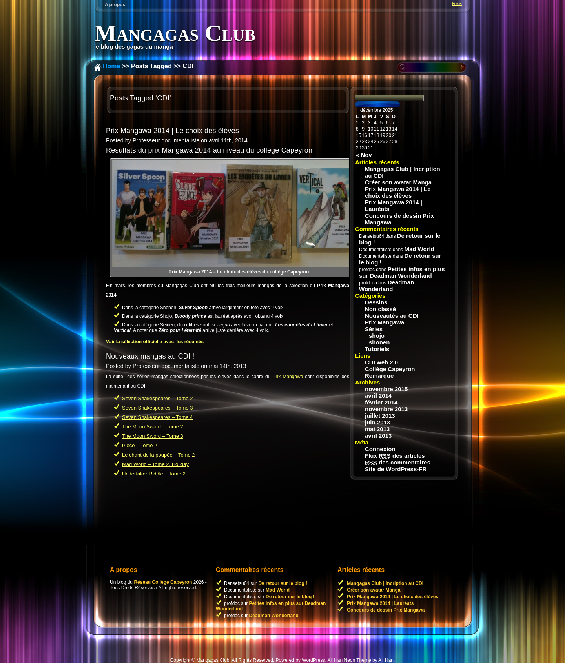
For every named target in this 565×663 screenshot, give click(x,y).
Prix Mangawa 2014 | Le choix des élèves (172, 131)
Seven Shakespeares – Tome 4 (157, 417)
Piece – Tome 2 (139, 445)
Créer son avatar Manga (398, 182)
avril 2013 (378, 435)
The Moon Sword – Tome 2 (152, 427)
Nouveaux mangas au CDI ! (150, 356)
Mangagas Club (174, 33)
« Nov (364, 154)
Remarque (379, 375)
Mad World (419, 249)
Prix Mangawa (288, 376)
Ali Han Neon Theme (349, 660)
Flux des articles (395, 455)
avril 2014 (378, 395)
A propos (115, 4)
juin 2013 (377, 422)
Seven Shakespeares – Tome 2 (157, 398)
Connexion (380, 449)
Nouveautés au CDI (392, 315)
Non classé (380, 309)
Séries (374, 329)
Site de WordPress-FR (395, 469)
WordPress (313, 660)
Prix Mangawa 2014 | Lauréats (393, 205)
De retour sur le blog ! (282, 583)
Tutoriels (377, 349)
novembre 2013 (386, 409)
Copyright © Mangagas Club (200, 660)
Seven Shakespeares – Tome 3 (157, 408)
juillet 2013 (380, 415)
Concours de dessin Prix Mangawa (399, 219)
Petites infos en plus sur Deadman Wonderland (402, 272)
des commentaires (397, 462)
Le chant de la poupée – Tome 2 (158, 455)
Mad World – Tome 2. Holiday (155, 464)
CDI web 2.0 (381, 362)
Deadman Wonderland (386, 285)
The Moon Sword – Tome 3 (152, 436)
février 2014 (381, 402)
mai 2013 (377, 429)
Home (111, 66)
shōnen (379, 342)
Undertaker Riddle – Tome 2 (154, 474)
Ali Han (386, 660)
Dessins (376, 302)
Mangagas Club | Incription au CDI (402, 172)
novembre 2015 (386, 389)
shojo (377, 335)
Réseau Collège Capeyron (163, 582)
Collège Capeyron (390, 369)
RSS (457, 3)
